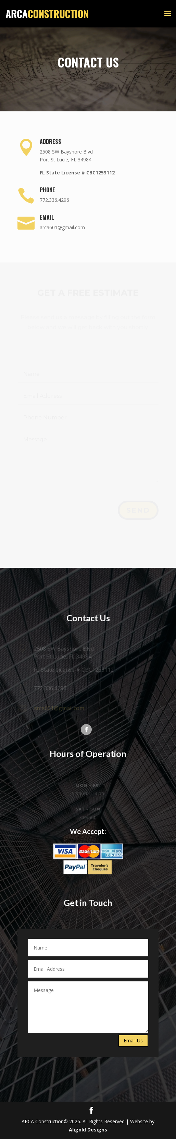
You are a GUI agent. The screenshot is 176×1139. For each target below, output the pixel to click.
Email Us (133, 1040)
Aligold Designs (88, 1129)
